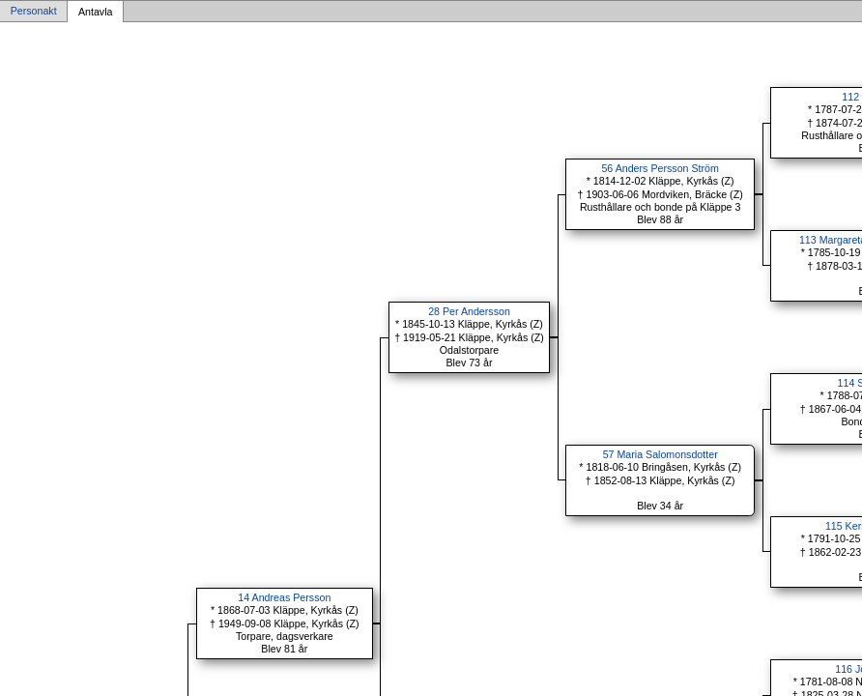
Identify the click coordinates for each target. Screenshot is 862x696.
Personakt (34, 11)
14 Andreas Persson (284, 597)
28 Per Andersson (469, 311)
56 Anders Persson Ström (659, 168)
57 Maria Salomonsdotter (660, 454)
